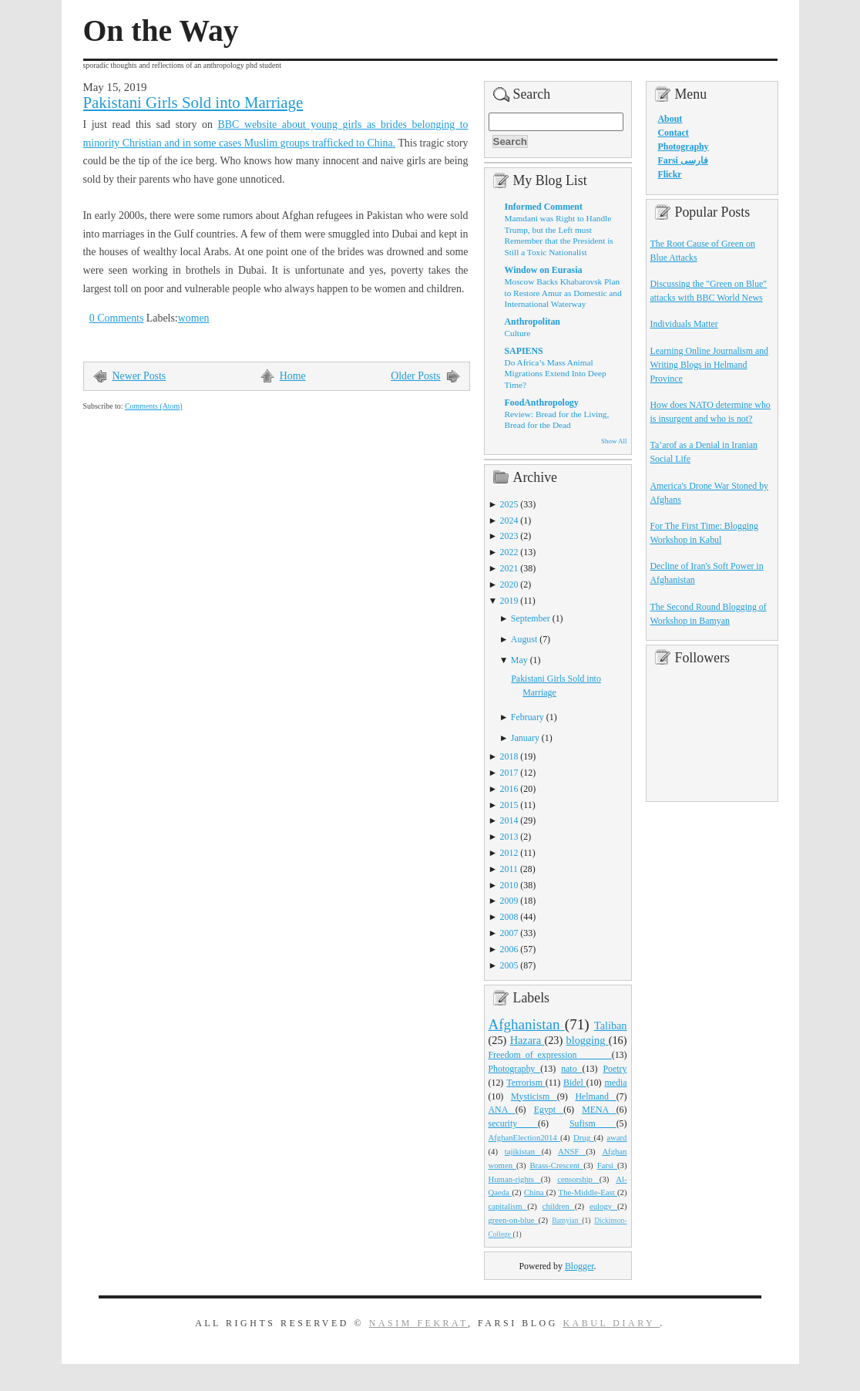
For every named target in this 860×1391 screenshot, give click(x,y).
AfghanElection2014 (525, 1137)
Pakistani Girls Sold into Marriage (193, 102)
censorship (578, 1179)
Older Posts (415, 376)
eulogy (603, 1206)
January (525, 738)
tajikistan (523, 1151)
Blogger (579, 1266)
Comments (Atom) (154, 406)
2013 (509, 836)
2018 (509, 756)
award (616, 1137)
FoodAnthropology (542, 402)
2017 (509, 772)
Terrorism (526, 1082)
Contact (673, 132)
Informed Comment (544, 206)
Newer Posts (139, 376)
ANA (502, 1109)
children (559, 1206)
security (514, 1123)
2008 (509, 916)
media (615, 1082)
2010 (509, 885)
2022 (509, 552)
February (527, 717)
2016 (509, 788)
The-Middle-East (588, 1192)
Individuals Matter (684, 323)
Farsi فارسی (683, 160)
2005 (509, 965)
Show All (614, 441)
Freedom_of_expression (550, 1054)
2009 (509, 900)
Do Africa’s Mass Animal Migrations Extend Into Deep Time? (555, 373)
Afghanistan (527, 1024)
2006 (509, 949)
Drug (583, 1137)
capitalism (508, 1206)
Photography (515, 1068)
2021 (509, 568)
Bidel (574, 1082)
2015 (509, 805)
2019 (509, 600)
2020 (509, 584)
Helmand (595, 1096)
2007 (509, 933)
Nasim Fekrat (418, 1323)
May (519, 660)
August (524, 639)
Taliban (610, 1025)
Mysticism (534, 1096)
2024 (509, 520)
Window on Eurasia (544, 269)
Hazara (527, 1040)
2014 (509, 820)
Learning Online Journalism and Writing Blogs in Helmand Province (709, 364)
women (194, 318)
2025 (509, 504)
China (535, 1192)
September (530, 618)
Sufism (592, 1123)
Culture (518, 333)
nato (571, 1068)
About (670, 118)
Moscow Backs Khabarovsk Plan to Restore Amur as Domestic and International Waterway (563, 292)
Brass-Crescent (556, 1165)
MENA (599, 1109)
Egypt (549, 1109)
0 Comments (116, 318)
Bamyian (567, 1220)
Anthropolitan (532, 321)
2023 (509, 535)
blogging (587, 1040)
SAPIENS (524, 350)
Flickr (670, 174)
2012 (509, 852)
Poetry (615, 1068)
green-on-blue (514, 1219)
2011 (509, 869)
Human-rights (515, 1179)
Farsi (607, 1165)
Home (293, 376)
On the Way (161, 31)
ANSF (572, 1151)
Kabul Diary (611, 1323)
